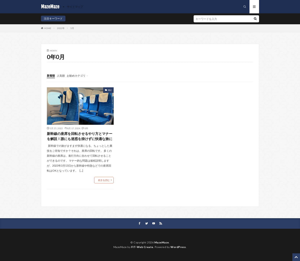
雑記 (110, 90)
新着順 (51, 75)
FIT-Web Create (142, 247)
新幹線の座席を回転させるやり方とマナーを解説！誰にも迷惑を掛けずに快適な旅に (79, 136)
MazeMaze (50, 6)
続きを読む (104, 180)
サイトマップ (75, 6)
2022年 (61, 28)
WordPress (178, 247)
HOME (47, 28)
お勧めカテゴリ (76, 75)
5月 (72, 28)
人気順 (61, 75)
